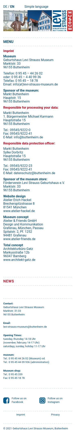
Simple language (36, 7)
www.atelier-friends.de (19, 239)
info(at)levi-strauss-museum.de (35, 84)
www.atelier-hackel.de (19, 211)
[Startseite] (62, 20)
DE (5, 7)
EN (12, 7)
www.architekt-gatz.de (19, 260)
